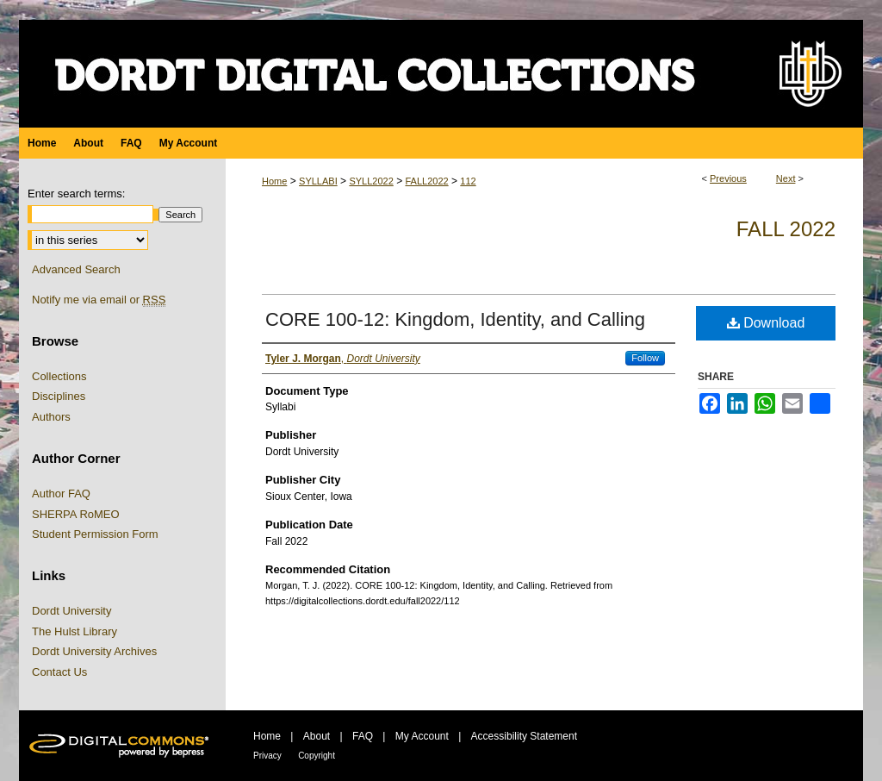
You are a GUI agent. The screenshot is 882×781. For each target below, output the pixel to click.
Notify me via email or (98, 300)
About (316, 736)
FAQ (362, 736)
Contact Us (59, 671)
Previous (728, 178)
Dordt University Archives (94, 651)
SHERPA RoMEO (76, 514)
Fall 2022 (785, 229)
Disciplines (58, 396)
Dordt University (71, 610)
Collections (59, 376)
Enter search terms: (76, 193)
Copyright (316, 755)
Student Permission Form (95, 534)
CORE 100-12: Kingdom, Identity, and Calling (455, 319)
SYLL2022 (371, 181)
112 (467, 181)
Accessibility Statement (524, 736)
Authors (51, 416)
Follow (645, 358)
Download (766, 323)
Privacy (267, 755)
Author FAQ (61, 493)
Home (274, 181)
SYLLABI (318, 181)
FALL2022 (426, 181)
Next (786, 178)
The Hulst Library (74, 631)
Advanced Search (76, 269)
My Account (422, 736)
